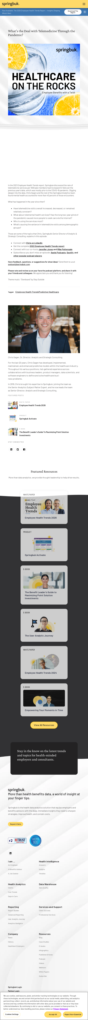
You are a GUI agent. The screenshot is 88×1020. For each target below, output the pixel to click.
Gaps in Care (13, 896)
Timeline (42, 874)
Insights (42, 869)
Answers (42, 865)
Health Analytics (17, 884)
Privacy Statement (60, 1009)
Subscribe (43, 976)
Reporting (13, 906)
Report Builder (13, 910)
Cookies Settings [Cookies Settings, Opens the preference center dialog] (11, 1014)
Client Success (44, 910)
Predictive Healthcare (49, 292)
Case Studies (44, 942)
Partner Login (13, 991)
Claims (10, 888)
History (10, 942)
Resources (45, 933)
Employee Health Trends (27, 292)
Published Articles (46, 955)
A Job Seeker (13, 874)
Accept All (53, 1014)
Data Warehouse (47, 884)
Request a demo (15, 824)
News (10, 937)
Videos (41, 963)
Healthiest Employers (16, 946)
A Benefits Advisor (15, 869)
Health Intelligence (49, 861)
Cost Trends (12, 892)
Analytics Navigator (15, 923)
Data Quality (43, 888)
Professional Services (47, 915)
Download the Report (73, 12)
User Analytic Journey (16, 919)
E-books (42, 946)
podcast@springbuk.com (19, 264)
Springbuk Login (15, 987)
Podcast (42, 959)
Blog (40, 937)
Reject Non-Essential (73, 1014)
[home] (23, 4)
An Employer (13, 865)
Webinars (42, 967)
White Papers (44, 972)
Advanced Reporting (16, 915)
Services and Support (50, 906)
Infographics (43, 950)
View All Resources (44, 725)
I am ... (11, 861)
